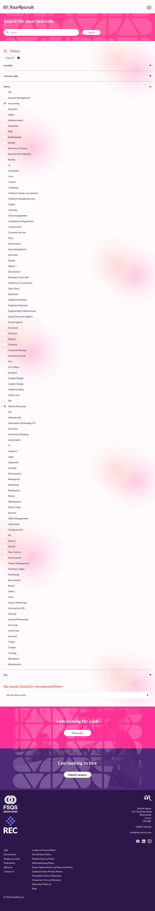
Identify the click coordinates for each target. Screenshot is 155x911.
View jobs (77, 733)
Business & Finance (17, 148)
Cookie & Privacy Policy (44, 850)
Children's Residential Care (21, 199)
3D (9, 92)
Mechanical (14, 490)
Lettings (12, 468)
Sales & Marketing (17, 602)
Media (11, 496)
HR (9, 400)
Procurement (14, 557)
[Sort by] (77, 695)
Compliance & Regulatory (21, 221)
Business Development (19, 154)
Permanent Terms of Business (46, 875)
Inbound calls (14, 417)
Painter (12, 541)
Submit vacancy (77, 774)
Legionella (13, 462)
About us (8, 867)
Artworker (13, 126)
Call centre (13, 170)
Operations (14, 524)
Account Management (19, 98)
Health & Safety (16, 389)
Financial (12, 344)
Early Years (14, 288)
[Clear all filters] (13, 57)
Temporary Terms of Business (46, 880)
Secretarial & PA (16, 608)
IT (9, 445)
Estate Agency (15, 322)
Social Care (13, 630)
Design (11, 260)
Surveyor (12, 636)
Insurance (13, 428)
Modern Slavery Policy (43, 858)
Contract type (11, 76)
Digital (11, 266)
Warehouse (14, 658)
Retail (11, 585)
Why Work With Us (41, 884)
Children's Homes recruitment (23, 193)
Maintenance (14, 473)
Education (13, 294)
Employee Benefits (17, 299)
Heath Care (14, 395)
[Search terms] (41, 32)
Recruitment (14, 580)
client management (17, 215)
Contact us (9, 871)
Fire (10, 361)
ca (9, 165)
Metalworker (14, 501)
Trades (11, 642)
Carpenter (13, 187)
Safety (11, 591)
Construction (14, 227)
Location (8, 65)
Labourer (12, 451)
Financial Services (17, 356)
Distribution (14, 271)
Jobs (6, 850)
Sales (10, 597)
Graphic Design (15, 384)
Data (10, 238)
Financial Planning (17, 350)
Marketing (13, 485)
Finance (12, 339)
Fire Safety (13, 367)
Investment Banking (18, 434)
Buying (11, 159)
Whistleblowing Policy (43, 863)
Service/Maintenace (18, 619)
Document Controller (18, 277)
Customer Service (17, 232)
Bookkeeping (14, 137)
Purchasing (13, 574)
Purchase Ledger (16, 569)
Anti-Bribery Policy (41, 854)
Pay (5, 675)
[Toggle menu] (149, 7)
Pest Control (14, 552)
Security (12, 614)
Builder (11, 142)
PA (9, 535)
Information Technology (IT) (22, 423)
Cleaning (12, 210)
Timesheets (9, 863)
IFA (10, 412)
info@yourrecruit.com (140, 832)
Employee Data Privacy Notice (47, 871)
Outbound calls (15, 529)
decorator (13, 255)
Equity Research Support (20, 316)
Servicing (12, 625)
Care (10, 176)
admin (11, 114)
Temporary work (12, 858)
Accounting (13, 103)
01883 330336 (143, 827)
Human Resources (17, 406)
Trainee (12, 647)
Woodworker (14, 664)
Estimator (13, 328)
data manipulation (17, 249)
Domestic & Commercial (20, 283)
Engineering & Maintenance (22, 311)
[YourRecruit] (19, 7)
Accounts (12, 109)
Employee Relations (18, 305)
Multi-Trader (14, 507)
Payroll (11, 546)
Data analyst (14, 243)
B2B (10, 131)
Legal (11, 456)
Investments (14, 440)
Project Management (18, 563)
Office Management (18, 518)
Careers (12, 182)
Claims (11, 204)
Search (91, 32)
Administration (15, 120)
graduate (12, 372)
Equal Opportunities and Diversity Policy (52, 867)
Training (12, 653)
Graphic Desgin (15, 378)
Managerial (14, 479)
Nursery (12, 513)
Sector (7, 86)
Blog (34, 888)
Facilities (12, 333)
